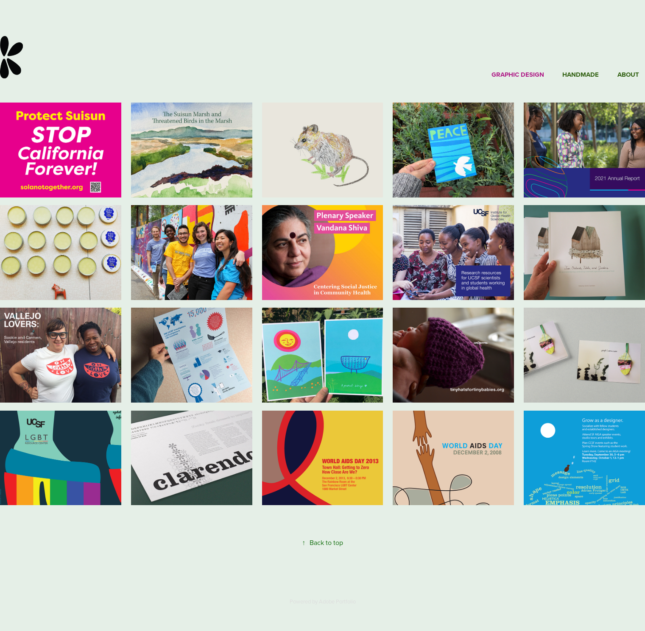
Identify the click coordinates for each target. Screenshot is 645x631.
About (628, 74)
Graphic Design (517, 74)
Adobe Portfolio (337, 601)
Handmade (580, 74)
